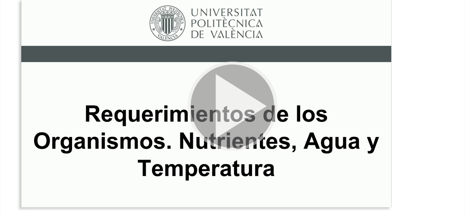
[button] (232, 106)
